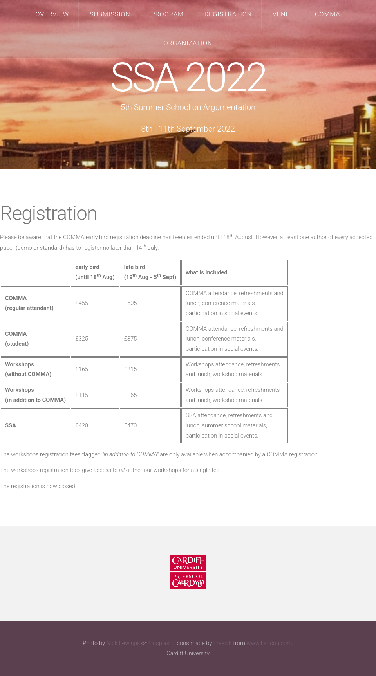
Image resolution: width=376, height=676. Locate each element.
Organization (188, 43)
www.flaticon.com (269, 643)
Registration (228, 14)
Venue (283, 14)
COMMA (327, 14)
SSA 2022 (188, 78)
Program (167, 14)
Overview (52, 14)
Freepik (222, 643)
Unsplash (161, 643)
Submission (110, 14)
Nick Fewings (123, 643)
